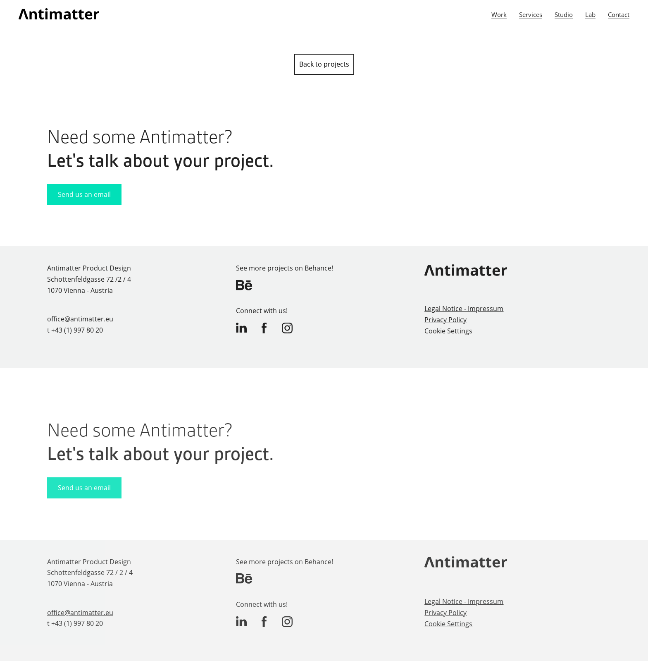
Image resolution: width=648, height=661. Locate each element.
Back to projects (324, 64)
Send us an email (84, 194)
